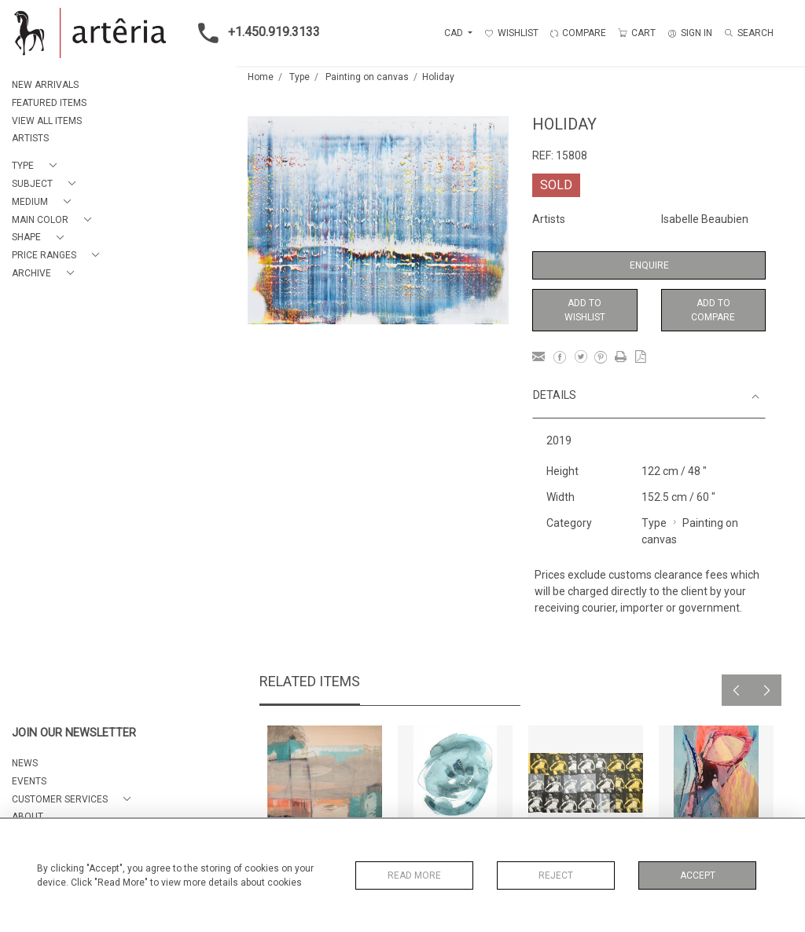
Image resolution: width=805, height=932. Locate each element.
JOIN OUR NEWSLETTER (74, 733)
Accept (697, 875)
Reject (556, 875)
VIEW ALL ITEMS (47, 120)
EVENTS (29, 781)
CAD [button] (454, 32)
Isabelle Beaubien (704, 219)
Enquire (649, 265)
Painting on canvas (367, 76)
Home (261, 76)
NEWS (25, 763)
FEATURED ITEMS (49, 102)
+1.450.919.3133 (254, 33)
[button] (37, 166)
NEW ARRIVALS (45, 84)
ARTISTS (30, 138)
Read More (414, 875)
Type (299, 76)
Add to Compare (713, 310)
